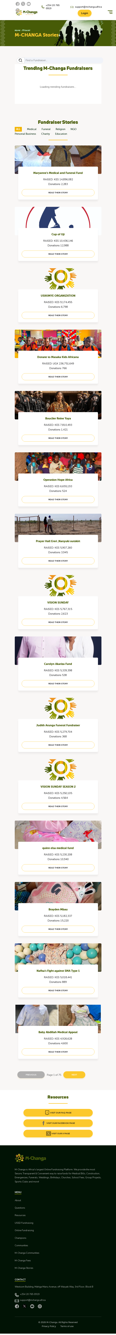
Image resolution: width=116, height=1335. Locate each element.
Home (17, 30)
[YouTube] (29, 4)
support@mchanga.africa (88, 6)
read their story (58, 192)
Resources (20, 1215)
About (18, 1200)
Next (74, 1074)
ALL (18, 129)
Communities (21, 1245)
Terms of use (67, 1326)
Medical (31, 129)
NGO (73, 129)
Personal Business (25, 133)
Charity (45, 133)
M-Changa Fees (23, 1260)
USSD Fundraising (24, 1223)
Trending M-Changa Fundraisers (58, 68)
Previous (31, 1074)
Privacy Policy (49, 1326)
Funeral (46, 129)
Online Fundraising (24, 1230)
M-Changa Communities (27, 1253)
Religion (60, 129)
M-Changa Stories (24, 1268)
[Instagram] (17, 10)
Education (61, 133)
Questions (20, 1207)
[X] (23, 4)
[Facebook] (17, 4)
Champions (20, 1238)
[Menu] (110, 12)
